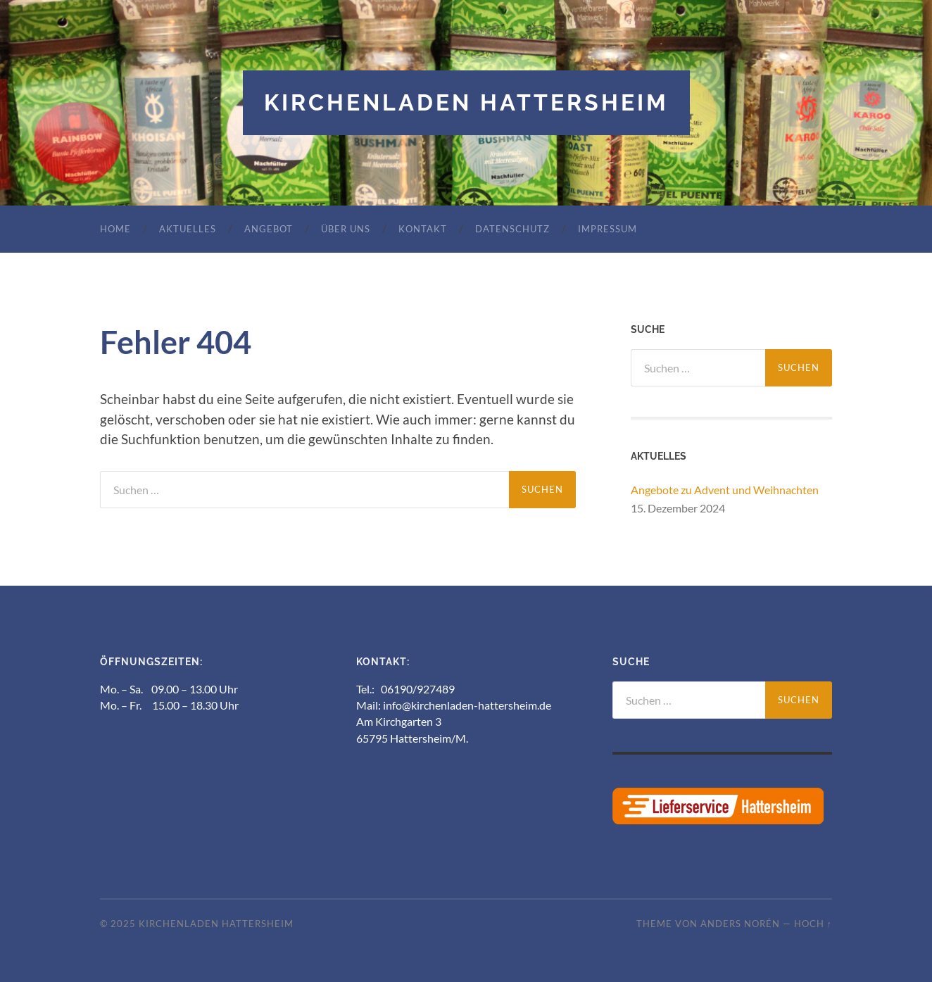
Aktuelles (187, 228)
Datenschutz (512, 228)
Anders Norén (740, 923)
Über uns (345, 228)
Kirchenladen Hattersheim (466, 102)
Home (115, 228)
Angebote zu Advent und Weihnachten (725, 489)
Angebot (268, 228)
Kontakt (422, 228)
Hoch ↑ (813, 923)
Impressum (607, 228)
